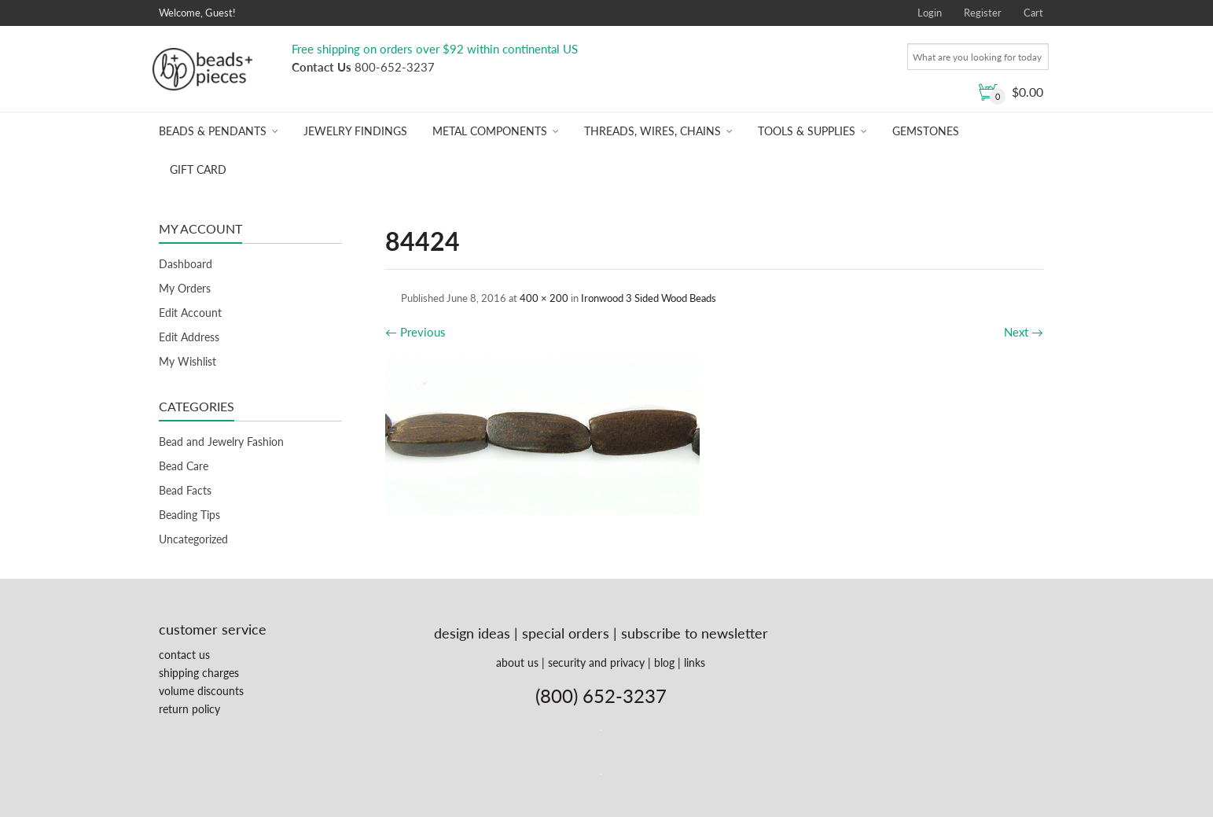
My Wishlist (187, 361)
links (694, 662)
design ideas (472, 633)
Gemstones (925, 131)
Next (1023, 332)
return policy (189, 709)
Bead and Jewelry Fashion (221, 441)
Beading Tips (189, 514)
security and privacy (596, 662)
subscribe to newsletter (694, 633)
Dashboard (185, 263)
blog (664, 662)
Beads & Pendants (212, 131)
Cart (1033, 12)
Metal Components (489, 131)
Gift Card (198, 169)
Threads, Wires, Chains (652, 131)
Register (983, 12)
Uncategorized (193, 539)
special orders (565, 633)
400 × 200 (544, 298)
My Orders (185, 288)
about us (517, 662)
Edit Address (189, 337)
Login (929, 12)
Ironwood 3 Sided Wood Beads (648, 298)
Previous (415, 332)
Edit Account (190, 312)
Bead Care (183, 466)
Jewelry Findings (355, 131)
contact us (184, 654)
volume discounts (201, 690)
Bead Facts (185, 490)
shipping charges (199, 672)
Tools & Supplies (806, 131)
